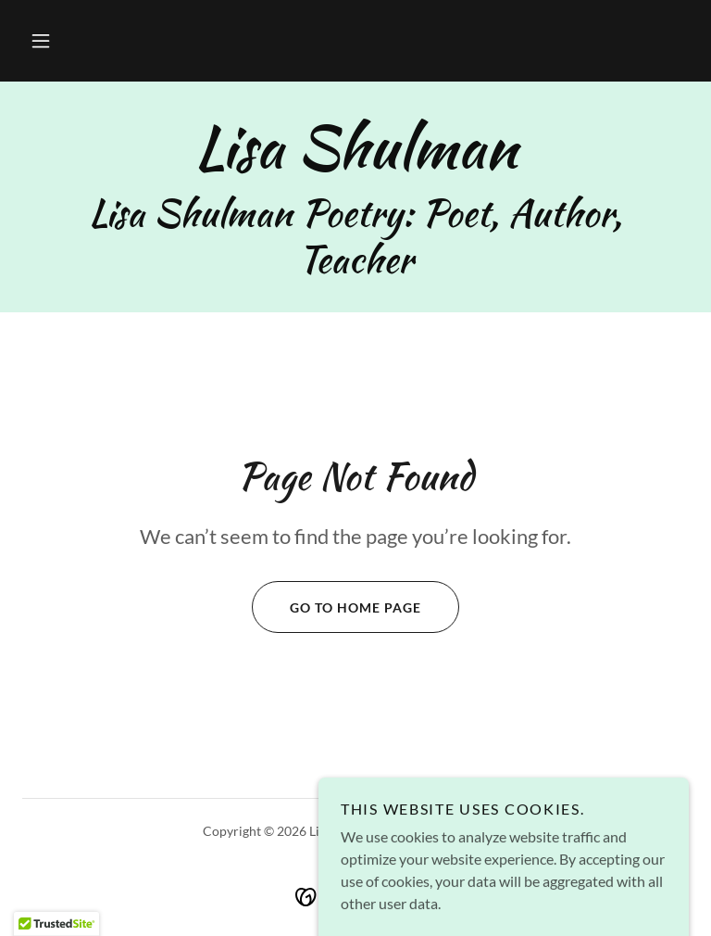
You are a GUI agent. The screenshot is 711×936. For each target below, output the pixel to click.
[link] (355, 162)
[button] (40, 40)
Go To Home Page (336, 607)
